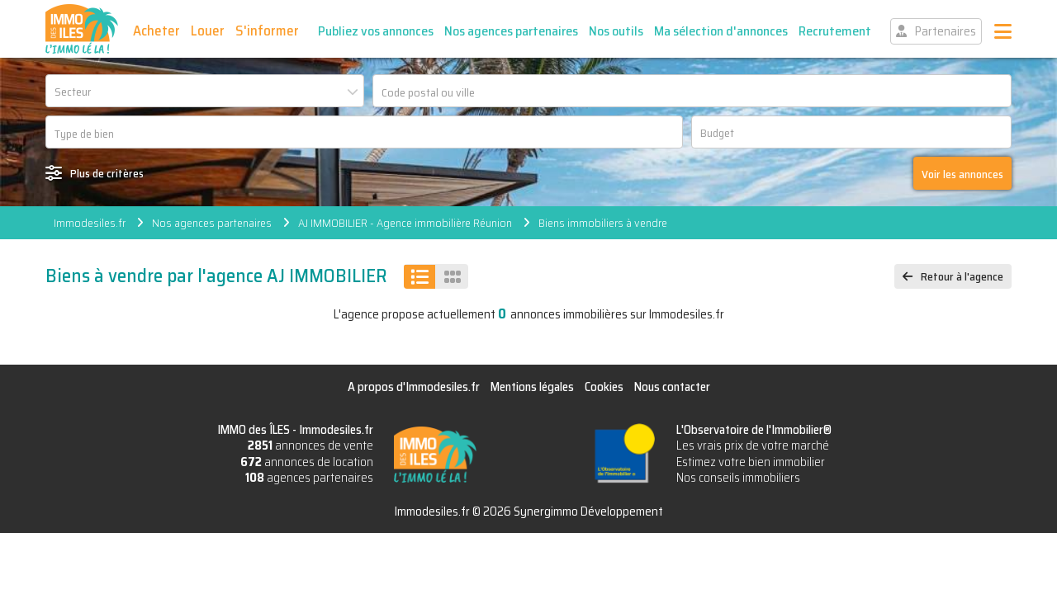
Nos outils (616, 31)
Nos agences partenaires (511, 31)
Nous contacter (672, 387)
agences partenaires (309, 478)
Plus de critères (107, 173)
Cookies (604, 387)
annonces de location (306, 462)
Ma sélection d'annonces (721, 31)
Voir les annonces (962, 174)
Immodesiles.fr (90, 223)
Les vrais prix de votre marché (752, 445)
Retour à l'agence (962, 276)
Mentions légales (532, 387)
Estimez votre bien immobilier (750, 462)
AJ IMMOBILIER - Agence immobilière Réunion (405, 223)
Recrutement (835, 31)
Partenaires (945, 31)
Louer (208, 30)
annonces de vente (310, 445)
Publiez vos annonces (376, 31)
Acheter (156, 30)
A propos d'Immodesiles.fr (414, 387)
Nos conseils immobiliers (738, 478)
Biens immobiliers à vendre (602, 223)
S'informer (267, 30)
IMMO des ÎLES (81, 29)
